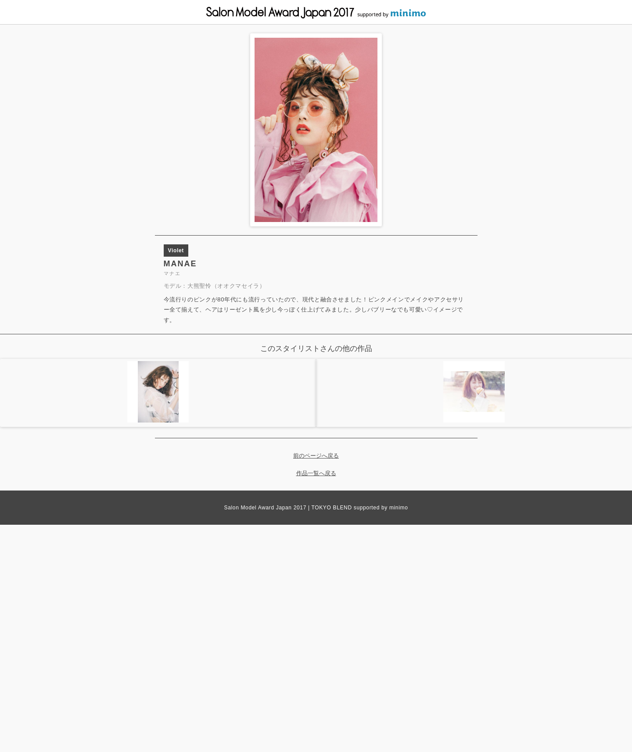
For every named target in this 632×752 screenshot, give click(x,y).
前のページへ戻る (316, 455)
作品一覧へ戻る (316, 473)
